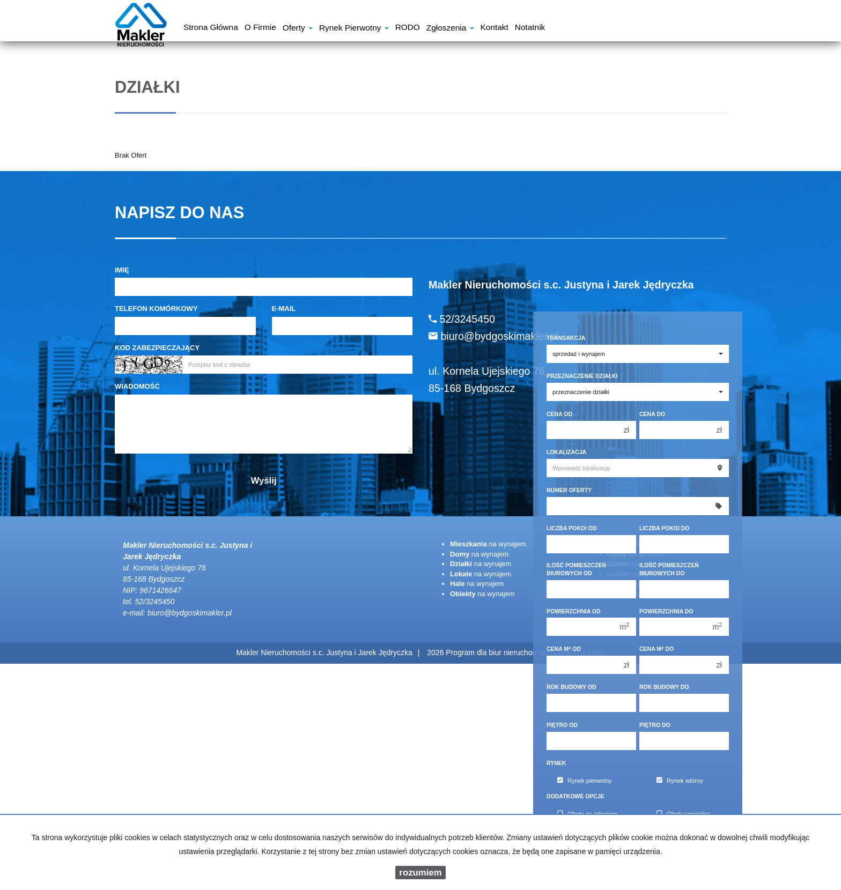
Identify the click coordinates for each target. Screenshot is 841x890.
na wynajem (488, 544)
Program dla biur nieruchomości (500, 652)
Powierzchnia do (666, 611)
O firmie (260, 28)
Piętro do (654, 725)
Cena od (559, 414)
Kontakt (494, 28)
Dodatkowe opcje (575, 796)
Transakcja (566, 338)
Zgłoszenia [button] (450, 28)
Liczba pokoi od (572, 528)
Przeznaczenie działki (582, 376)
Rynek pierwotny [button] (354, 28)
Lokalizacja (566, 452)
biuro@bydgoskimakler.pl (189, 613)
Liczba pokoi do (664, 528)
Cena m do (656, 649)
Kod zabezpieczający (157, 348)
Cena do (652, 414)
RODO (407, 28)
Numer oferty (569, 490)
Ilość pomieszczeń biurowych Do (669, 569)
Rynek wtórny (679, 780)
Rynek (556, 763)
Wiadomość (137, 386)
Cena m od (564, 649)
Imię (122, 270)
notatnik (530, 28)
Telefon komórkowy (156, 309)
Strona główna (210, 28)
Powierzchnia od (574, 611)
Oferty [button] (298, 28)
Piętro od (562, 725)
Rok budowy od (571, 687)
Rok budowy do (664, 687)
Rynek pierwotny (584, 780)
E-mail (284, 309)
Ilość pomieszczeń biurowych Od (576, 569)
